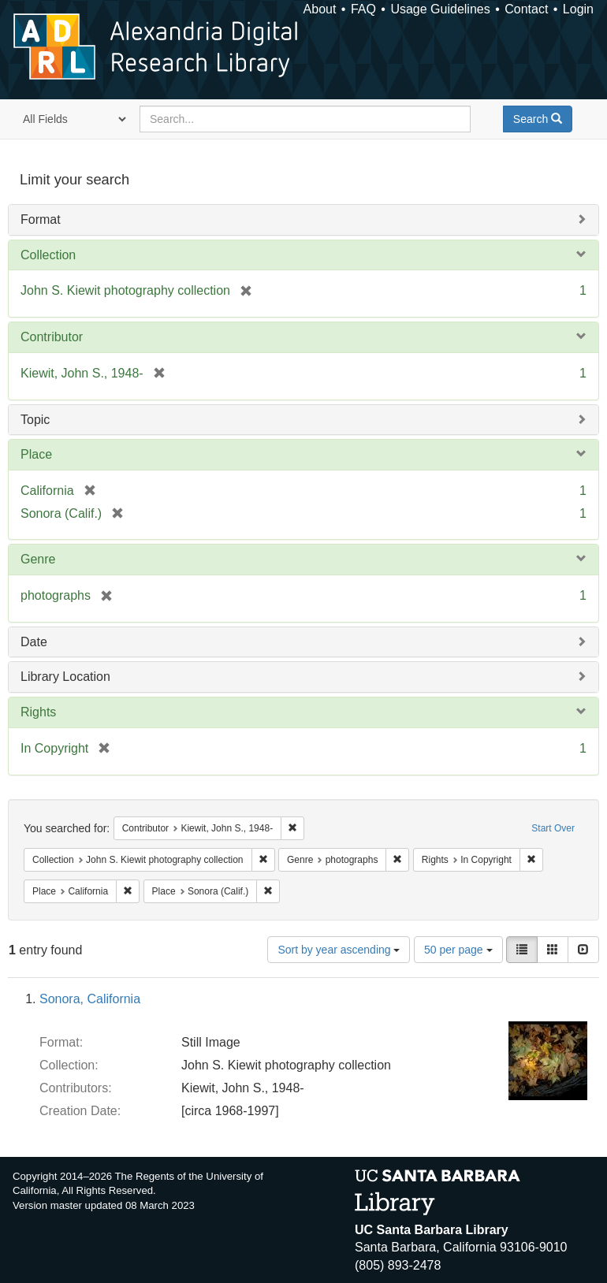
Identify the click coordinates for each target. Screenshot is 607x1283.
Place (36, 454)
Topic (35, 419)
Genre (37, 559)
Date (33, 642)
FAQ (363, 9)
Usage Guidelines (440, 9)
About (320, 9)
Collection (48, 255)
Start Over (553, 828)
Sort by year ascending (338, 949)
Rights (38, 712)
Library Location (65, 676)
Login (578, 9)
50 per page (458, 949)
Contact (526, 9)
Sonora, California (89, 999)
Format (40, 219)
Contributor (51, 337)
